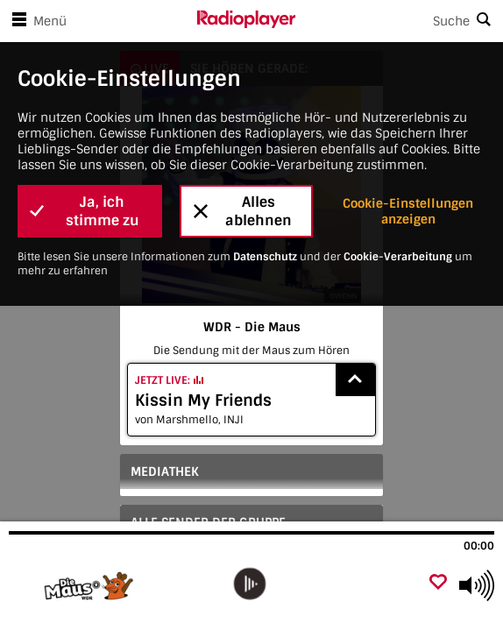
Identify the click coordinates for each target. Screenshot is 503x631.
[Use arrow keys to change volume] (476, 585)
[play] (248, 583)
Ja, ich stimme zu (84, 211)
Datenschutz (265, 257)
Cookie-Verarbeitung (398, 257)
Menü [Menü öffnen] (36, 21)
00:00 (479, 546)
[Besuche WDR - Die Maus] (103, 585)
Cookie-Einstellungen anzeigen (408, 211)
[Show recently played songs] (356, 380)
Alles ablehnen (243, 211)
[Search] (399, 21)
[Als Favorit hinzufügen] (438, 583)
